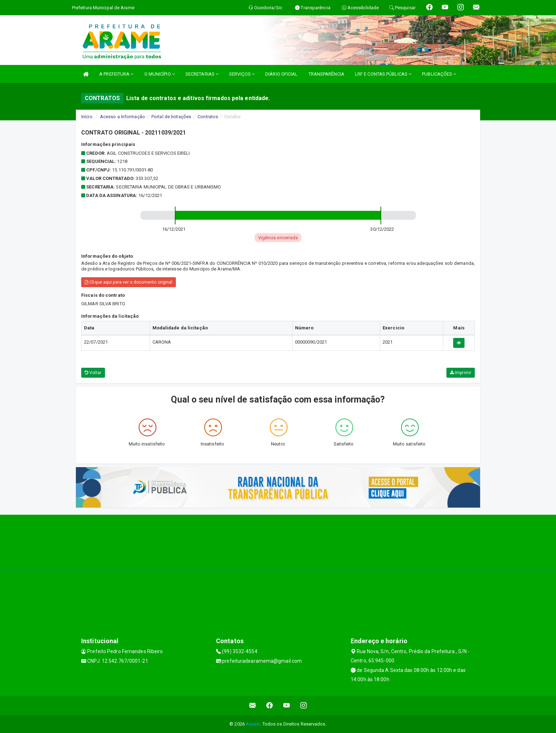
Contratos (208, 116)
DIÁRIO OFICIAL (281, 74)
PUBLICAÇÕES (439, 74)
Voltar (93, 372)
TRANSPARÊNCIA (326, 74)
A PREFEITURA (116, 74)
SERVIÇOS (242, 74)
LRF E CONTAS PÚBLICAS (383, 74)
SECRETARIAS (201, 74)
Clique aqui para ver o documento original (128, 282)
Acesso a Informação (122, 116)
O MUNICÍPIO (159, 74)
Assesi (253, 724)
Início (87, 116)
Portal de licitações (171, 116)
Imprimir (460, 372)
